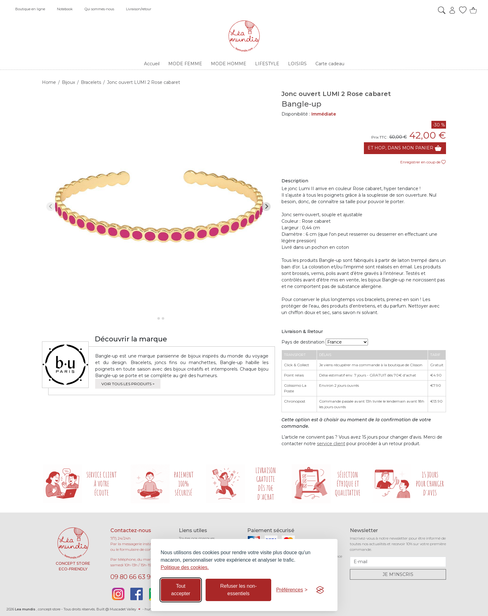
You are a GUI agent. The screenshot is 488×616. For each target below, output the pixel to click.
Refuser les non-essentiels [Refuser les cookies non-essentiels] (238, 589)
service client (331, 443)
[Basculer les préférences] (292, 590)
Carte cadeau (329, 63)
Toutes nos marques (197, 538)
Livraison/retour (138, 9)
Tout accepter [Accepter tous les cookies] (180, 589)
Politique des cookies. (185, 567)
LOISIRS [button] (297, 63)
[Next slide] (266, 206)
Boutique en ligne (30, 9)
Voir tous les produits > (128, 383)
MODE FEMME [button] (185, 63)
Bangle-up (301, 103)
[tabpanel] (158, 206)
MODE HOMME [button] (228, 63)
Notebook (65, 9)
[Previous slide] (50, 206)
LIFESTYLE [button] (267, 63)
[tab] (154, 318)
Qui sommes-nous (99, 9)
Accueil (152, 63)
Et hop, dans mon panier (405, 148)
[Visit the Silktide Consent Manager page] (320, 589)
